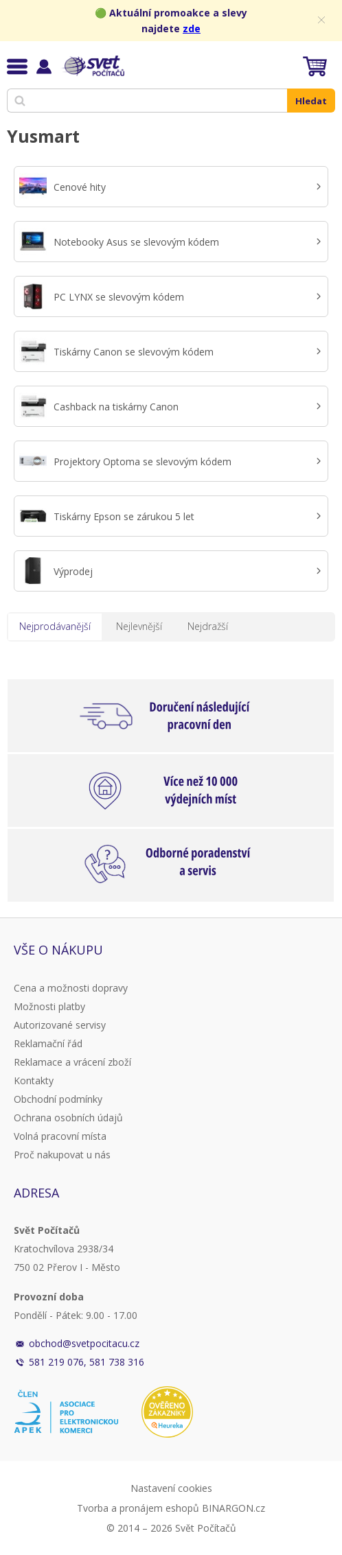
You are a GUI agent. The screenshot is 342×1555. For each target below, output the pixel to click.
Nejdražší (207, 626)
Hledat (311, 101)
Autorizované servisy (60, 1024)
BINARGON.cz (233, 1508)
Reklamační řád (48, 1043)
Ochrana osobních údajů (68, 1117)
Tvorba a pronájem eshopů (138, 1508)
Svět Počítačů (92, 66)
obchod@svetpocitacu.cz (84, 1343)
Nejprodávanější (55, 626)
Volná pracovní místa (60, 1136)
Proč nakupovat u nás (62, 1154)
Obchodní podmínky (58, 1099)
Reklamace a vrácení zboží (72, 1061)
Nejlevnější (139, 626)
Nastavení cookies (171, 1488)
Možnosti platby (49, 1006)
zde (192, 28)
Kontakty (34, 1080)
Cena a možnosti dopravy (71, 987)
